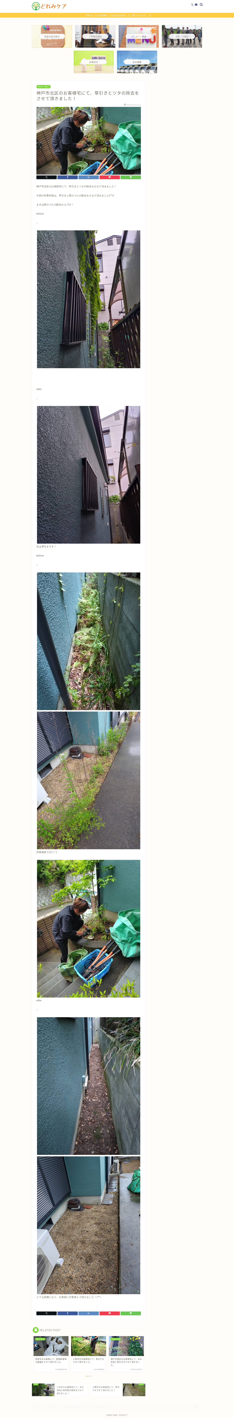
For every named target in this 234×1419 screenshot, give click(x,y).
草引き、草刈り (43, 87)
